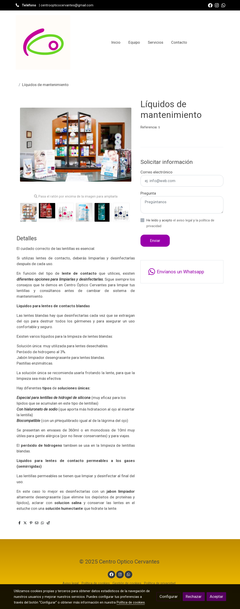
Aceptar (216, 596)
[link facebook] (210, 5)
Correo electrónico (156, 172)
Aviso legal (70, 583)
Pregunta (148, 193)
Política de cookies (96, 583)
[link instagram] (217, 5)
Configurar (169, 596)
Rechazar (194, 596)
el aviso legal (183, 220)
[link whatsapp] (223, 5)
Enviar (155, 240)
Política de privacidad (159, 583)
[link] (43, 42)
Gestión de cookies (126, 583)
